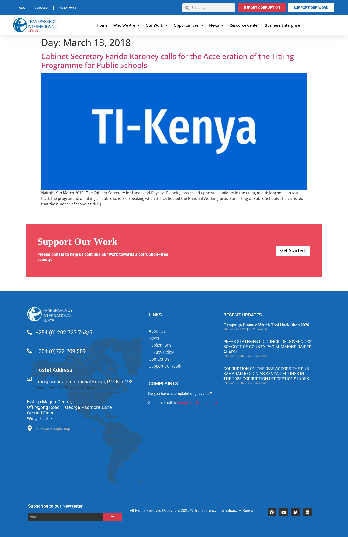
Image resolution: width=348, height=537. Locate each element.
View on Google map (53, 428)
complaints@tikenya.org (197, 402)
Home (102, 25)
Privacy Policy (67, 7)
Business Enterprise (282, 25)
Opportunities (188, 25)
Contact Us (42, 7)
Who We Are (126, 25)
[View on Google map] (30, 429)
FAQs (22, 7)
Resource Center (244, 25)
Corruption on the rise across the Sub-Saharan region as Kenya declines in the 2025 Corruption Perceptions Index (266, 373)
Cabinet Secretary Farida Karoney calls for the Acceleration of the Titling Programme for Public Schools (167, 60)
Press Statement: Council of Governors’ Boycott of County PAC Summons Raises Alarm (267, 346)
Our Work (157, 25)
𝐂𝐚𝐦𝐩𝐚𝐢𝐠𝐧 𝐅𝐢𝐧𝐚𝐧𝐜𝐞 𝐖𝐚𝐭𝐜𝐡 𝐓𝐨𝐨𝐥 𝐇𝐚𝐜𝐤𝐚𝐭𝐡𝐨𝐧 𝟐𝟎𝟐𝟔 (266, 324)
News (216, 25)
